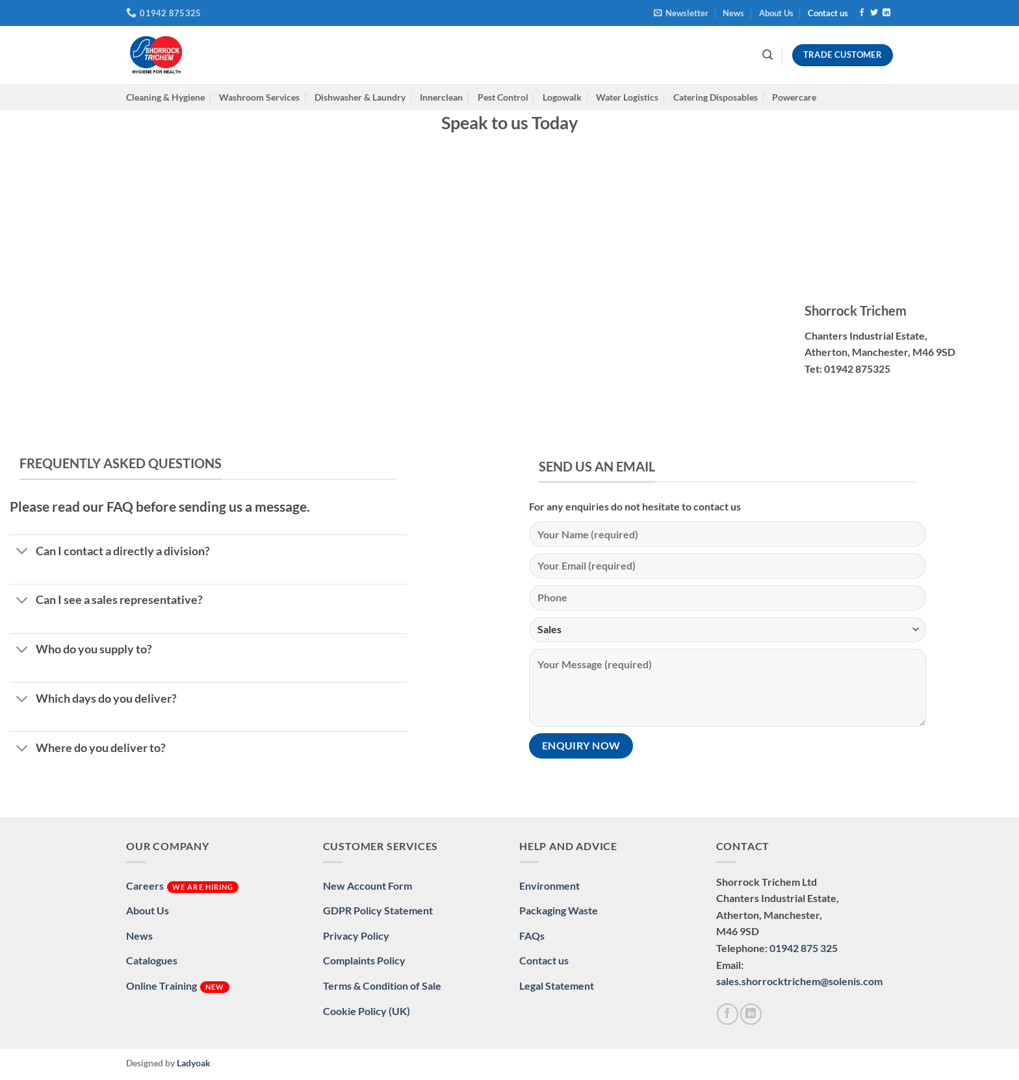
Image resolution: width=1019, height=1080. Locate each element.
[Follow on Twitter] (874, 13)
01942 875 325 (803, 948)
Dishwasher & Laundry (360, 97)
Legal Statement (556, 985)
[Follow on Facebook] (862, 13)
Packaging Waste (558, 910)
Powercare (794, 97)
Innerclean (441, 97)
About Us (776, 13)
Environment (549, 885)
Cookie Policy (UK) (366, 1011)
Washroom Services (259, 97)
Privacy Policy (356, 935)
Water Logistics (627, 97)
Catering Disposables (715, 97)
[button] (681, 13)
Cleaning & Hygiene (165, 97)
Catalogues (151, 960)
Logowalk (562, 97)
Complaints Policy (364, 960)
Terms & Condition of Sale (382, 985)
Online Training (177, 986)
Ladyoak (194, 1062)
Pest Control (503, 97)
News (733, 13)
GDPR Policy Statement (378, 910)
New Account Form (367, 885)
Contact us (828, 13)
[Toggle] (22, 552)
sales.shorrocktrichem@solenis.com (799, 981)
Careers (182, 886)
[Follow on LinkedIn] (886, 13)
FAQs (532, 935)
